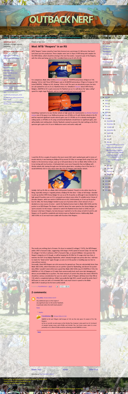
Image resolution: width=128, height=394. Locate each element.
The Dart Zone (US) (9, 78)
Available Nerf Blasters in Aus (46, 37)
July (108, 136)
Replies (41, 312)
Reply (38, 308)
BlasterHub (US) (8, 68)
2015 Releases (107, 51)
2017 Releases (107, 46)
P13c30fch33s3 (42, 286)
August (109, 133)
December (110, 121)
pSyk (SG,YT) (7, 75)
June (108, 139)
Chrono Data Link (108, 62)
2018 (106, 112)
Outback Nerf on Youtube (11, 56)
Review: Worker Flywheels (114, 147)
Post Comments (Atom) (47, 374)
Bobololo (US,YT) (9, 70)
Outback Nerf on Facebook (12, 58)
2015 (106, 178)
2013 (106, 184)
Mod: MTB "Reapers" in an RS (115, 145)
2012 (106, 187)
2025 (106, 97)
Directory (14, 37)
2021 (106, 106)
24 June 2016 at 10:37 (49, 298)
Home (65, 370)
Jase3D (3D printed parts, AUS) (13, 95)
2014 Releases (107, 54)
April (108, 165)
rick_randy (40, 298)
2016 (106, 118)
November (110, 124)
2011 (106, 190)
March (109, 168)
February (110, 171)
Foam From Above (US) (10, 73)
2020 (106, 109)
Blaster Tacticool (27, 37)
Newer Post (36, 370)
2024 (106, 100)
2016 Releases (107, 49)
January (109, 174)
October (109, 127)
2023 (106, 103)
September (110, 130)
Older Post (93, 370)
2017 (106, 115)
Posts (6, 37)
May (108, 142)
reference (59, 80)
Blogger (86, 389)
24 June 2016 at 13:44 (60, 316)
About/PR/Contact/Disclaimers (70, 37)
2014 (106, 181)
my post (78, 87)
